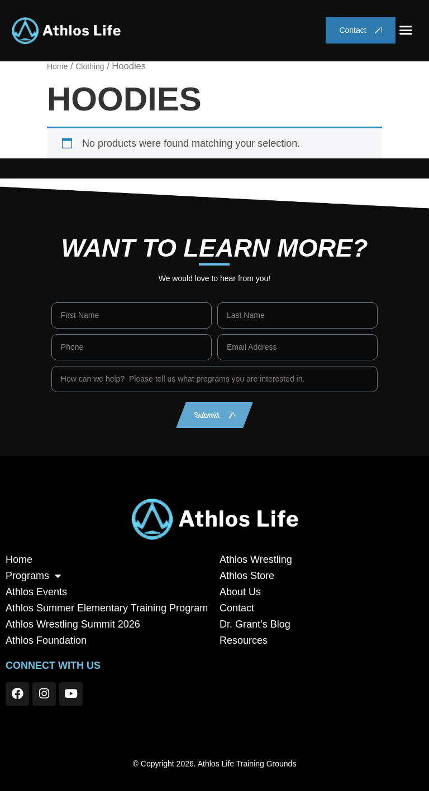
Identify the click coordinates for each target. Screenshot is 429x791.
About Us (240, 591)
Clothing (89, 66)
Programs (33, 576)
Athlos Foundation (46, 640)
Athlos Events (36, 591)
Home (57, 66)
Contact (237, 608)
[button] (406, 30)
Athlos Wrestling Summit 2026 (73, 624)
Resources (244, 640)
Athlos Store (247, 575)
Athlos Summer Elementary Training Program (107, 608)
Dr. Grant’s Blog (255, 624)
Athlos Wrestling (256, 559)
